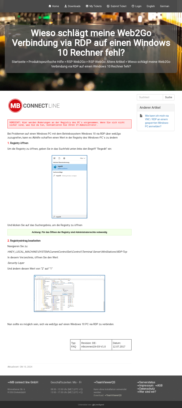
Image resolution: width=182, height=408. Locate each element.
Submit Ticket (116, 6)
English (151, 6)
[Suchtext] (150, 97)
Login (136, 6)
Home (54, 6)
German (164, 6)
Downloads (72, 6)
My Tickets (94, 6)
